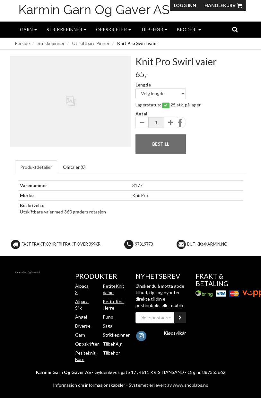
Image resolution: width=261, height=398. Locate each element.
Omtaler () (74, 167)
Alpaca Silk (82, 305)
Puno (108, 317)
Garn (28, 29)
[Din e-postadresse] (155, 317)
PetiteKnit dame (113, 289)
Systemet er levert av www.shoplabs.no (168, 385)
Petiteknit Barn (85, 356)
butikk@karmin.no (207, 244)
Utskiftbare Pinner (90, 43)
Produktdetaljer (36, 167)
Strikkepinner (66, 29)
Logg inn (185, 5)
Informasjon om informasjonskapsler (89, 385)
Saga (107, 326)
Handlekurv (223, 5)
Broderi (189, 29)
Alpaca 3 (82, 289)
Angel (81, 317)
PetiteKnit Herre (113, 305)
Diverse (83, 326)
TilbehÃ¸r (112, 344)
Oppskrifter (113, 29)
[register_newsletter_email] (180, 317)
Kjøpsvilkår (175, 333)
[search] (234, 29)
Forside (22, 43)
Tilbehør (154, 29)
